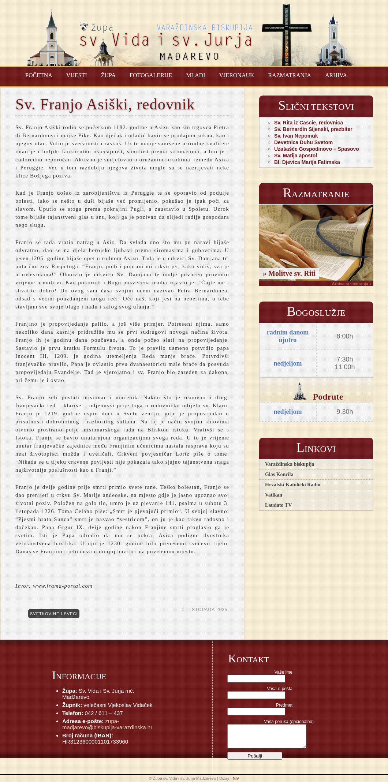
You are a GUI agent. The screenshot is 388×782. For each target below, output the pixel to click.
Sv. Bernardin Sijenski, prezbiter (313, 129)
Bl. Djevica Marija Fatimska (307, 162)
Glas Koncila (279, 474)
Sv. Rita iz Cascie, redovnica (308, 123)
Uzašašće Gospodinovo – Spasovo (316, 149)
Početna (38, 75)
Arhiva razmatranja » (352, 283)
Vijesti (76, 75)
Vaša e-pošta (279, 688)
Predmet (284, 705)
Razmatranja (289, 75)
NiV (236, 778)
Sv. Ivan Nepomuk (296, 136)
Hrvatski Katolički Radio (292, 484)
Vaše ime (283, 672)
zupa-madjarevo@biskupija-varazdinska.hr (107, 724)
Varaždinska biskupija (289, 464)
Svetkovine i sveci (54, 613)
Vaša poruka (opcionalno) (289, 721)
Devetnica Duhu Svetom (303, 142)
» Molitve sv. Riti (289, 273)
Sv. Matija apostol (295, 155)
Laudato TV (278, 505)
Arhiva (336, 75)
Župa (108, 75)
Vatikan (273, 495)
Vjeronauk (236, 75)
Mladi (195, 75)
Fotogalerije (151, 75)
